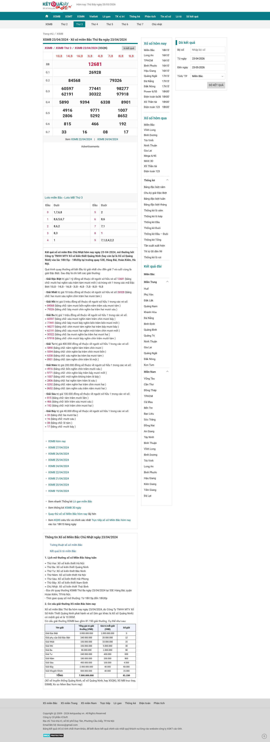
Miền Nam (150, 371)
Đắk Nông (149, 86)
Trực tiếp (105, 703)
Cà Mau (148, 402)
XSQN (102, 48)
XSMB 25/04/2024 (58, 460)
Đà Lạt (147, 495)
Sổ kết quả (192, 16)
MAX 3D (148, 161)
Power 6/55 (150, 91)
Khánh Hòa (150, 312)
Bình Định (149, 323)
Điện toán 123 (152, 107)
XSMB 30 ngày (73, 507)
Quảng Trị (149, 335)
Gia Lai (148, 150)
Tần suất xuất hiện (154, 245)
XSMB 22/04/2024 (81, 139)
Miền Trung (150, 282)
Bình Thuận (150, 443)
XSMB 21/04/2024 (58, 478)
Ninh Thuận (150, 145)
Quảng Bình (150, 329)
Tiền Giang (150, 490)
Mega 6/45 (150, 155)
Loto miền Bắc (53, 197)
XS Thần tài (150, 101)
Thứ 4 (94, 24)
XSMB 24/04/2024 (107, 139)
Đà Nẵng (149, 81)
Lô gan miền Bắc (82, 501)
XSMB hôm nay (57, 441)
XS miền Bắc (50, 703)
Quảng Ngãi (150, 76)
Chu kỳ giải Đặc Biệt (155, 192)
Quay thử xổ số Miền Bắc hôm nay (67, 513)
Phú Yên (148, 294)
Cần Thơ (149, 384)
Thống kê (134, 16)
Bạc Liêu (149, 413)
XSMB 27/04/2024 (58, 447)
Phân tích (150, 16)
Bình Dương (150, 135)
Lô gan (106, 16)
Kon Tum (149, 365)
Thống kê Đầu (152, 222)
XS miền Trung (69, 703)
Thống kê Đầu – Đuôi (156, 233)
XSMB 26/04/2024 (58, 453)
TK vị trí (119, 16)
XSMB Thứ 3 (63, 48)
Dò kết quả (216, 85)
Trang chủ (48, 33)
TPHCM (148, 60)
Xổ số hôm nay (155, 43)
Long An (148, 55)
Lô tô (178, 16)
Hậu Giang (150, 70)
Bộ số (180, 49)
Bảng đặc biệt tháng (155, 204)
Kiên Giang (150, 484)
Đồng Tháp (150, 390)
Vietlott (93, 16)
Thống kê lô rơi (152, 257)
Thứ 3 (79, 24)
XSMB (56, 16)
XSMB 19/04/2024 (58, 491)
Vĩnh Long (149, 130)
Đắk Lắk (148, 300)
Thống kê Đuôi (152, 228)
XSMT (68, 16)
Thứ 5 (109, 24)
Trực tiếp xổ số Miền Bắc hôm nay (111, 520)
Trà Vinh (148, 140)
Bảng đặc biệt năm (154, 187)
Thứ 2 (64, 24)
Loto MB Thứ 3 (73, 197)
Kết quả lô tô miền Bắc (63, 551)
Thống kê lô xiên (153, 210)
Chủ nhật (157, 24)
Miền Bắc (149, 50)
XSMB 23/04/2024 (86, 48)
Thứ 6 (125, 24)
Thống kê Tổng (152, 239)
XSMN (81, 16)
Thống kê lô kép (153, 216)
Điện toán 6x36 (152, 96)
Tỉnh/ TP (182, 76)
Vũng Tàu (149, 378)
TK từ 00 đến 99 (153, 251)
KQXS (57, 520)
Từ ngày (181, 58)
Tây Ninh (149, 437)
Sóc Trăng (149, 419)
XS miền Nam (89, 703)
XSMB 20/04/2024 (58, 484)
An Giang (149, 431)
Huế (146, 288)
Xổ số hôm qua (155, 118)
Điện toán (144, 703)
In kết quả (129, 48)
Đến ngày (182, 67)
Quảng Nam (150, 306)
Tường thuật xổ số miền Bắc (66, 545)
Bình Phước (150, 65)
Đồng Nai (149, 425)
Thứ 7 (140, 24)
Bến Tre (148, 407)
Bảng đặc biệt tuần (154, 198)
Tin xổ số (165, 16)
